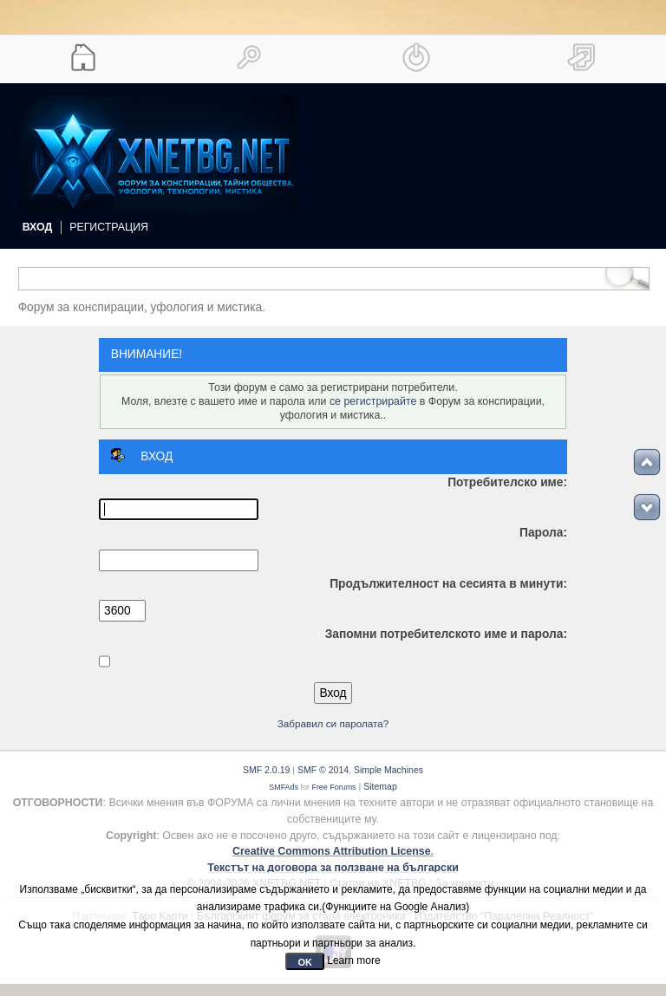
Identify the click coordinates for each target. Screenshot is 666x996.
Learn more (353, 960)
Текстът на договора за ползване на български (333, 868)
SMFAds (283, 787)
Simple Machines (388, 770)
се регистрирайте (373, 401)
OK (304, 962)
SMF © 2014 (323, 770)
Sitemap (380, 786)
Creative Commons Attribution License (331, 851)
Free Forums (333, 787)
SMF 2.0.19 (266, 770)
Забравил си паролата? (333, 723)
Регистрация (108, 227)
